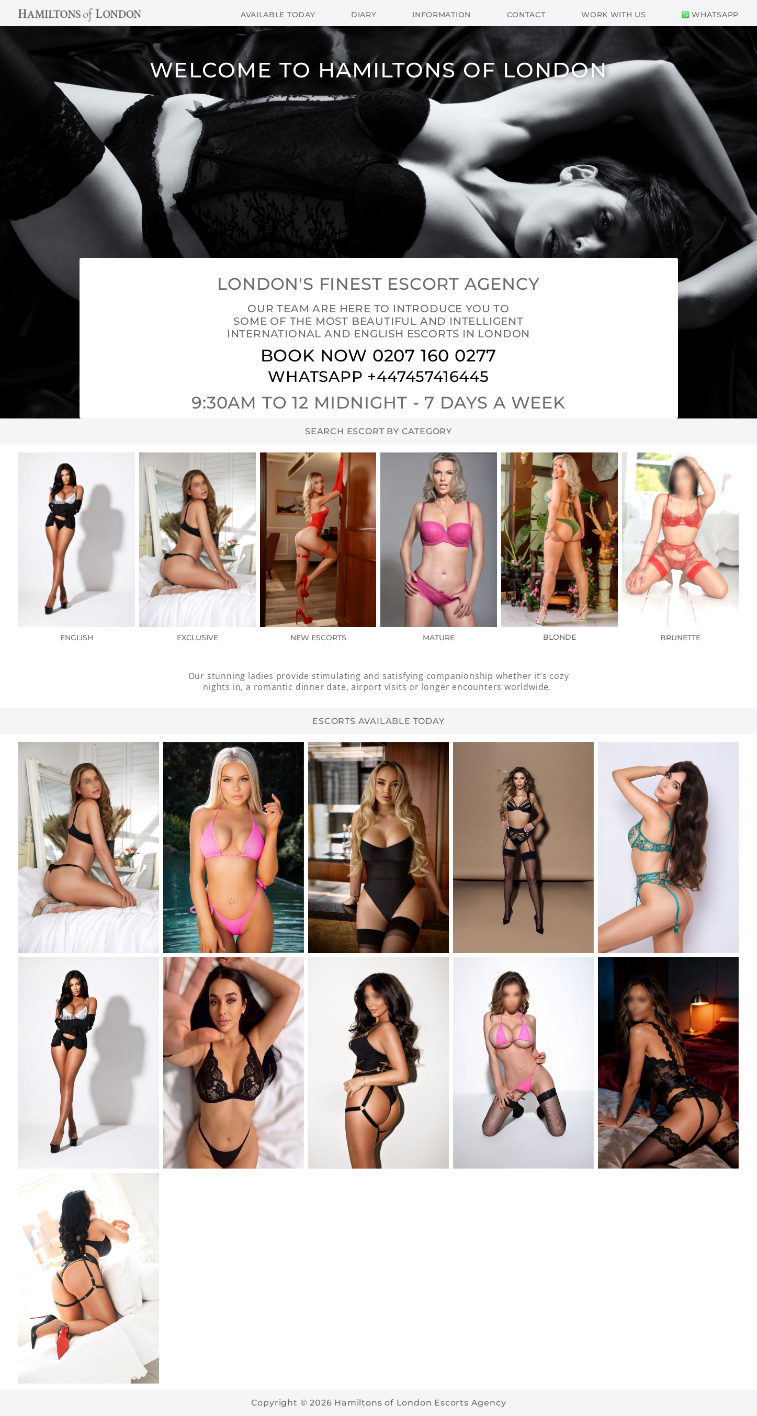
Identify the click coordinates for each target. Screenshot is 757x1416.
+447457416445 (428, 376)
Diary (364, 14)
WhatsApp (710, 14)
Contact (526, 14)
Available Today (278, 14)
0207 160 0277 (434, 355)
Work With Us (613, 14)
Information (441, 14)
